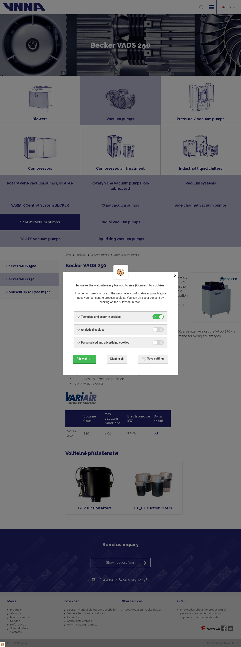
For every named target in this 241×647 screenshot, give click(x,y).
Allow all (84, 358)
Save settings (153, 359)
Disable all (117, 358)
